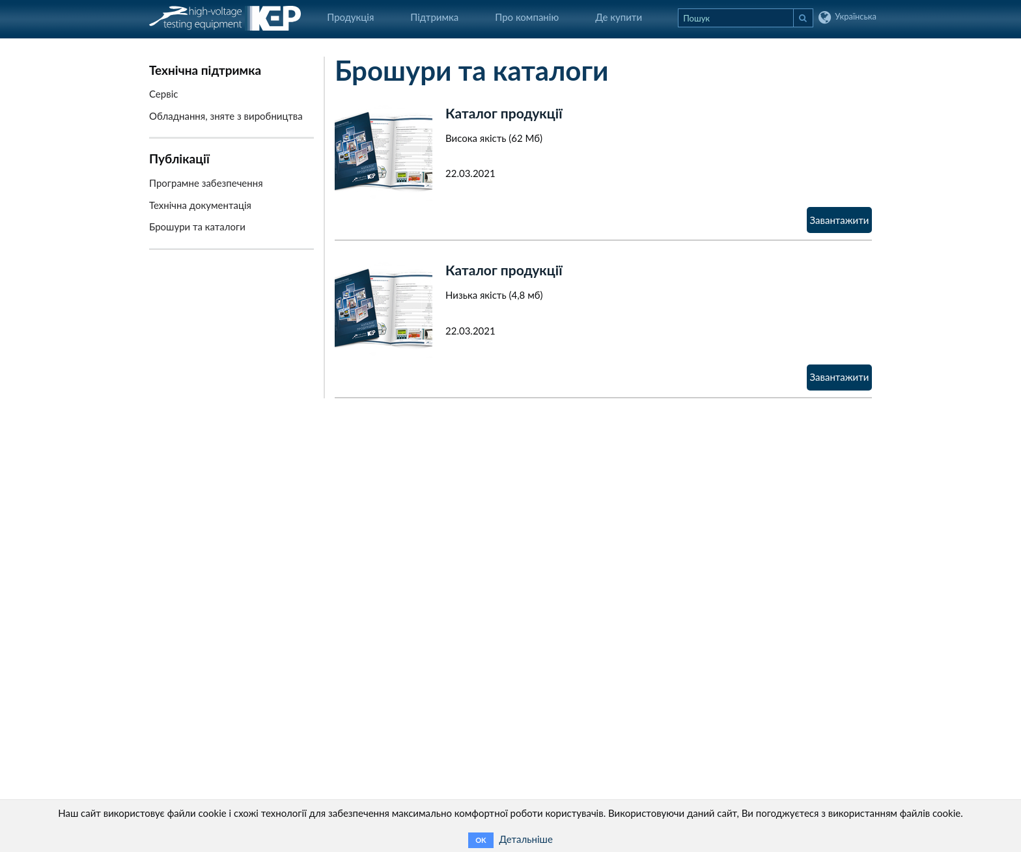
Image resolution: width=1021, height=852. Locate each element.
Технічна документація (200, 205)
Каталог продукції (504, 113)
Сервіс (163, 94)
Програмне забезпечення (206, 183)
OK (480, 840)
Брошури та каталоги (197, 226)
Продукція (350, 17)
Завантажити (839, 220)
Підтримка (434, 17)
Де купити (618, 17)
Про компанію (527, 17)
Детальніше (525, 839)
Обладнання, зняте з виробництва (226, 116)
